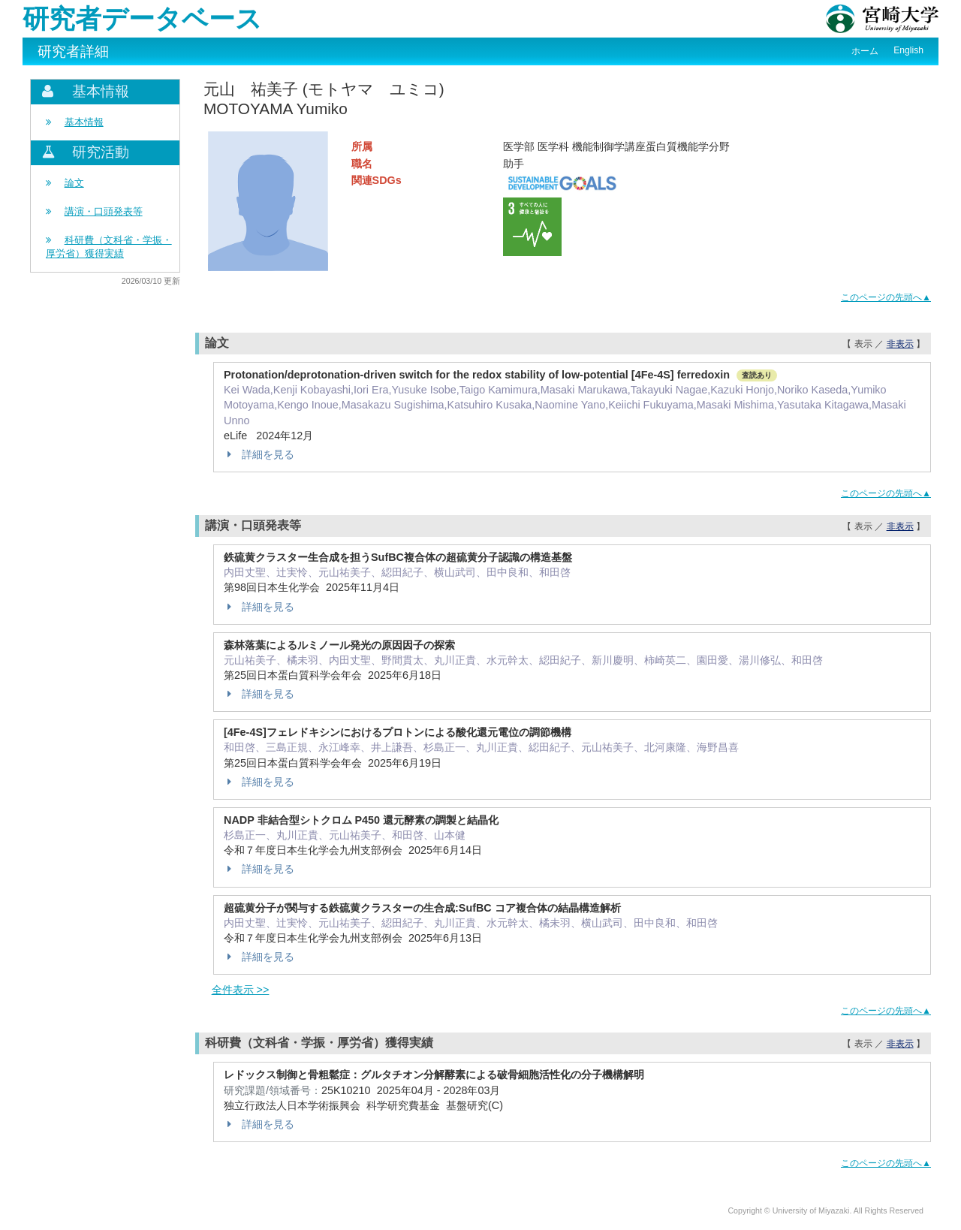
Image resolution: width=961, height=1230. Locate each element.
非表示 (900, 344)
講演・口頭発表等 (104, 211)
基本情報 (84, 122)
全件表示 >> (241, 990)
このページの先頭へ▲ (886, 297)
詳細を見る (259, 454)
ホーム (864, 51)
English (908, 50)
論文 (74, 182)
